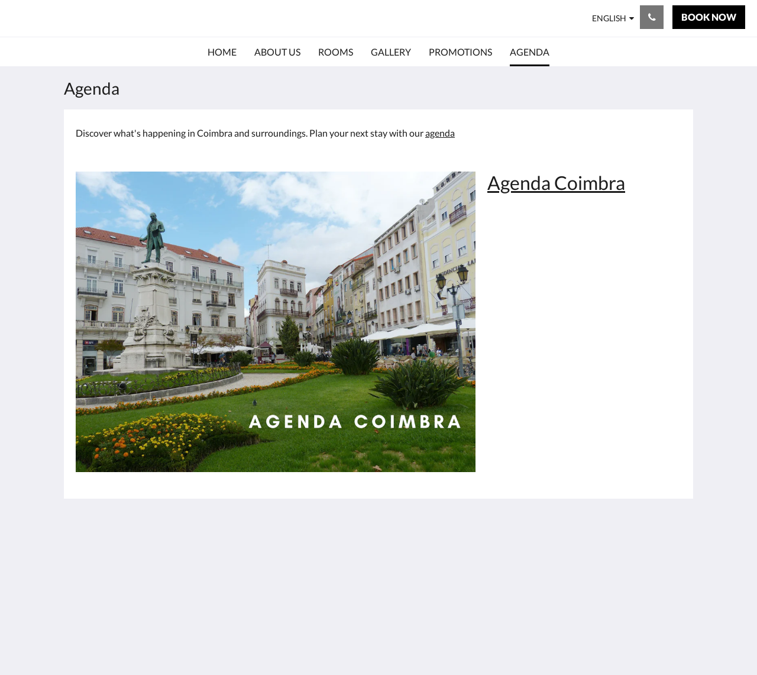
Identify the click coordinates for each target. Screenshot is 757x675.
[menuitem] (222, 52)
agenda (440, 132)
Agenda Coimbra (556, 182)
